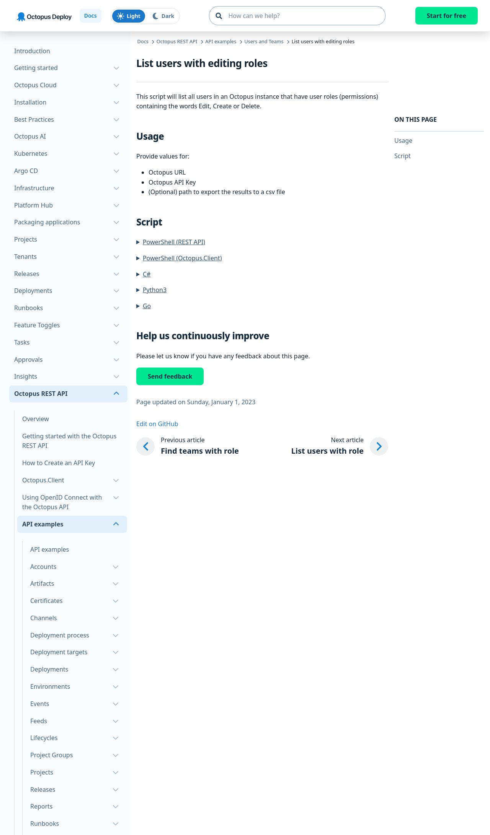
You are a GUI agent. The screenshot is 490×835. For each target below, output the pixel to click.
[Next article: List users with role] (339, 446)
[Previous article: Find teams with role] (187, 446)
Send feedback (170, 376)
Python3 (155, 290)
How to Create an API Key (58, 463)
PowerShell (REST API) (174, 242)
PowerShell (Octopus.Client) (182, 258)
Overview (35, 419)
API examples (49, 549)
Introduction (32, 51)
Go (147, 306)
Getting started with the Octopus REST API (69, 441)
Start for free (446, 15)
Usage (403, 140)
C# (146, 274)
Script (402, 156)
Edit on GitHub (157, 424)
